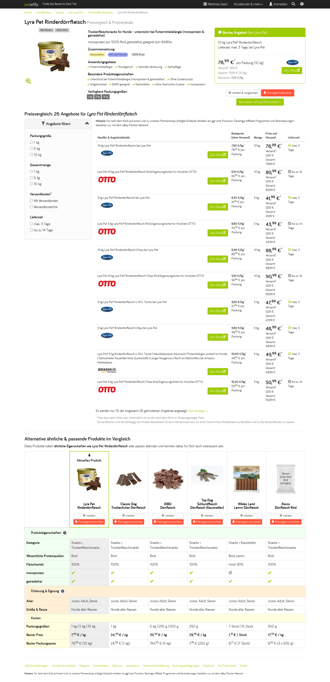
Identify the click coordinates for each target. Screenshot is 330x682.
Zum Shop (292, 70)
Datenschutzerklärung (156, 665)
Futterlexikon (100, 665)
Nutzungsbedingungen (186, 665)
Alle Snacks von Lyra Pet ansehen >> (260, 102)
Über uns (117, 665)
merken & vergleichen (243, 92)
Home (28, 12)
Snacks (59, 12)
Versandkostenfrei (45, 207)
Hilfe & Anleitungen (36, 665)
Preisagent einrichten (89, 521)
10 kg (38, 155)
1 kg (36, 142)
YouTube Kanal (227, 665)
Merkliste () (215, 4)
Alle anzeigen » (198, 411)
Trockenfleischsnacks (100, 12)
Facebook (208, 665)
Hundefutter (43, 12)
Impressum (132, 665)
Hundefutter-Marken (64, 665)
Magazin (84, 665)
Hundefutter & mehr (248, 4)
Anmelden (278, 4)
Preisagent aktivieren (277, 92)
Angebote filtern (55, 124)
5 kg (37, 148)
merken (89, 515)
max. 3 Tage (42, 224)
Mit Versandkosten (46, 201)
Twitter (243, 665)
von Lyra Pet (76, 12)
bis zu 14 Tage (43, 230)
